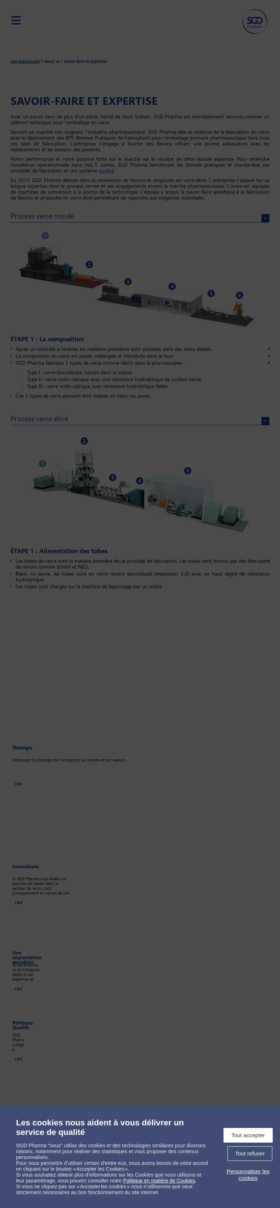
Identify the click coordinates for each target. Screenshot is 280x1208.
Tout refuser (250, 1153)
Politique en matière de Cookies (159, 1181)
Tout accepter (248, 1135)
